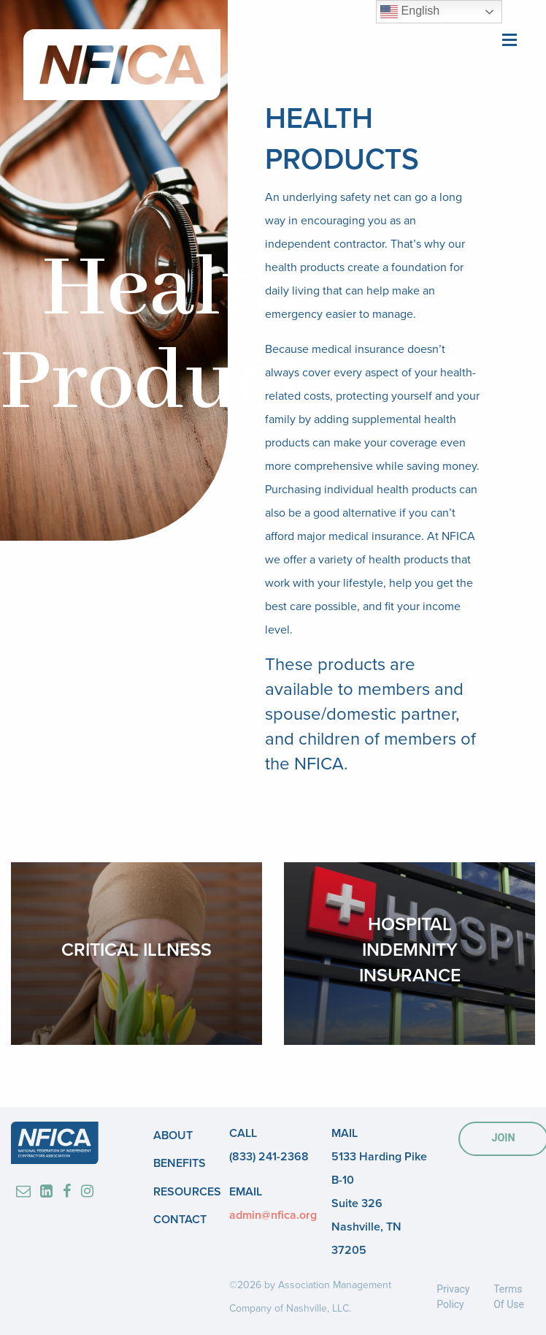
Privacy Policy (453, 1296)
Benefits (179, 1163)
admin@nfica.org (273, 1215)
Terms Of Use (508, 1296)
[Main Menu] (509, 38)
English (409, 11)
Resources (187, 1191)
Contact (180, 1219)
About (173, 1135)
